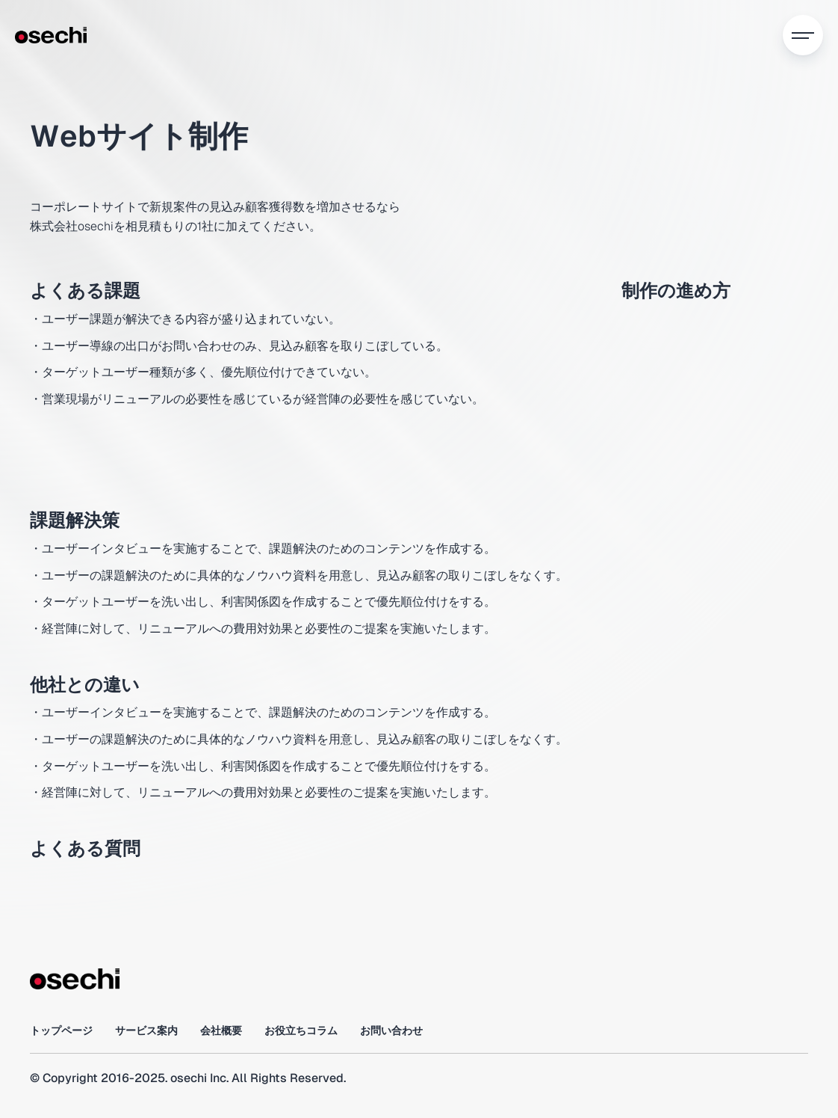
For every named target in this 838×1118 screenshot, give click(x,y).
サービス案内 (146, 1030)
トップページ (61, 1030)
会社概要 (221, 1030)
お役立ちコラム (301, 1030)
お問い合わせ (391, 1030)
